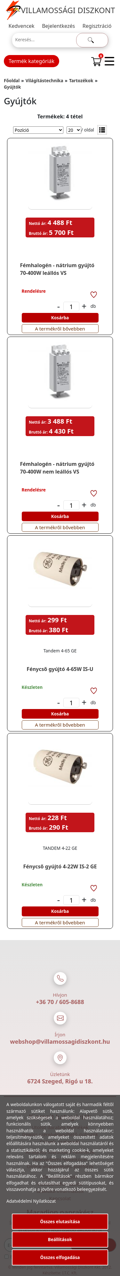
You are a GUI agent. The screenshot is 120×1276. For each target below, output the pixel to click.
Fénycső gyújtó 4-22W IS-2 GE (60, 866)
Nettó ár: (37, 223)
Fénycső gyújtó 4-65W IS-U (60, 669)
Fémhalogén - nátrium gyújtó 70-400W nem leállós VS (57, 467)
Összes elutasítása (60, 1221)
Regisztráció (97, 25)
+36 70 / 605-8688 (60, 1002)
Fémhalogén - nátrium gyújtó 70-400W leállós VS (57, 269)
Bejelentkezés (58, 25)
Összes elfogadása (60, 1257)
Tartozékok (81, 80)
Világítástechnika (44, 80)
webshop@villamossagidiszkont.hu (60, 1041)
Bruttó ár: (38, 233)
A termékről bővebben (60, 328)
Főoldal (12, 80)
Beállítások (60, 1239)
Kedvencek (22, 25)
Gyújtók (12, 87)
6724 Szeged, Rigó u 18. (60, 1081)
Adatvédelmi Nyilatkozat (31, 1201)
